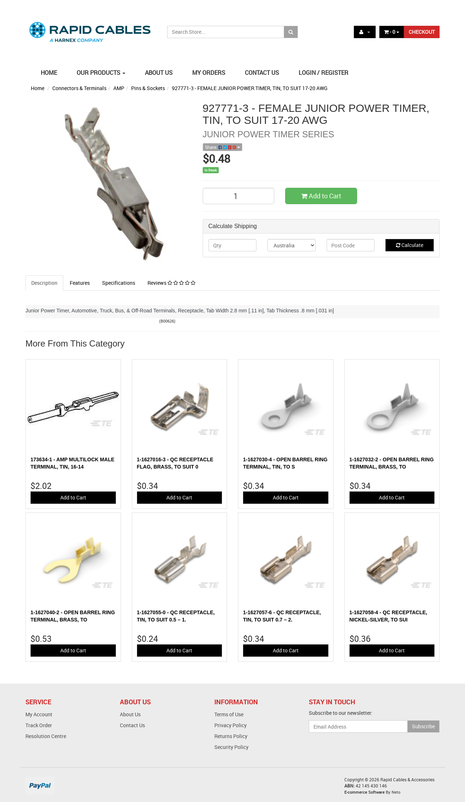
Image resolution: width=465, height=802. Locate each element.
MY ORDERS (208, 73)
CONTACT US (262, 73)
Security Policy (231, 747)
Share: (222, 147)
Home (37, 88)
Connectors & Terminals (79, 88)
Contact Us (132, 725)
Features (80, 282)
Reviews (171, 282)
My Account (38, 714)
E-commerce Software (364, 792)
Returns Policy (230, 736)
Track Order (38, 725)
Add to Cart (321, 195)
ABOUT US (159, 73)
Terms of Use (228, 714)
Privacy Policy (230, 725)
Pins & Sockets (148, 88)
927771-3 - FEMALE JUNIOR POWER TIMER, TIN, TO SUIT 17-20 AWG (250, 88)
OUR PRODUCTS (101, 73)
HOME (49, 73)
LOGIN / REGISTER (323, 73)
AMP (118, 88)
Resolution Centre (45, 736)
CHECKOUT (422, 31)
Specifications (118, 282)
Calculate (409, 245)
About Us (130, 714)
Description (44, 282)
